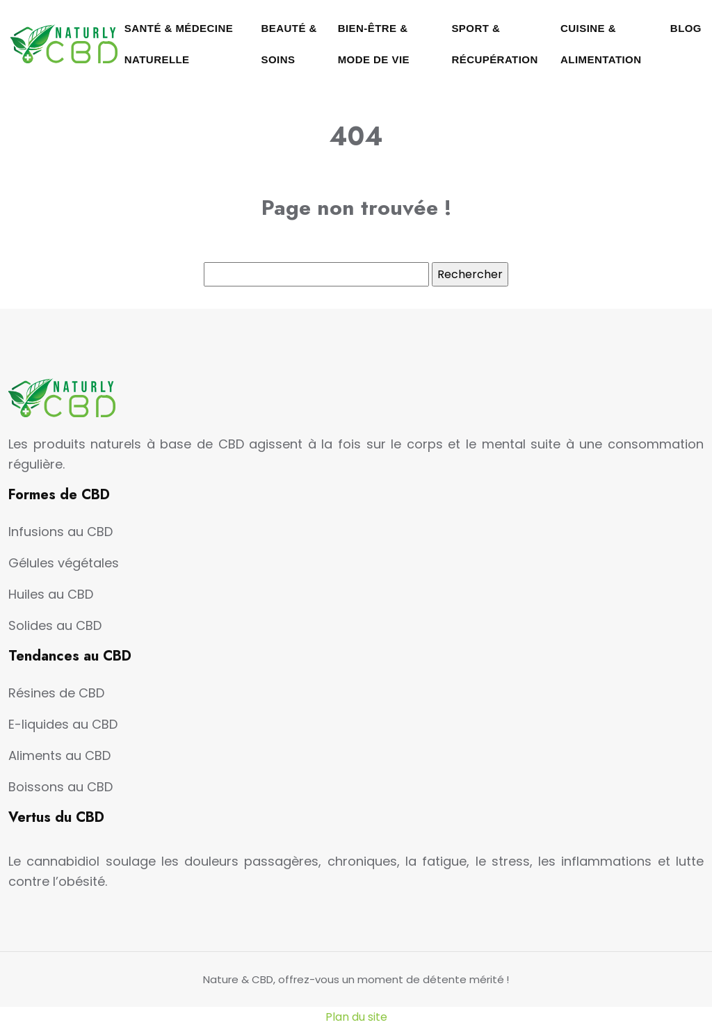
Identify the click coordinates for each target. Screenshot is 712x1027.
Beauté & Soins (289, 43)
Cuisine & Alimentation (601, 43)
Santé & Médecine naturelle (178, 43)
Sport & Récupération (494, 43)
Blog (686, 28)
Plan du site (356, 1017)
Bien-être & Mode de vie (374, 43)
